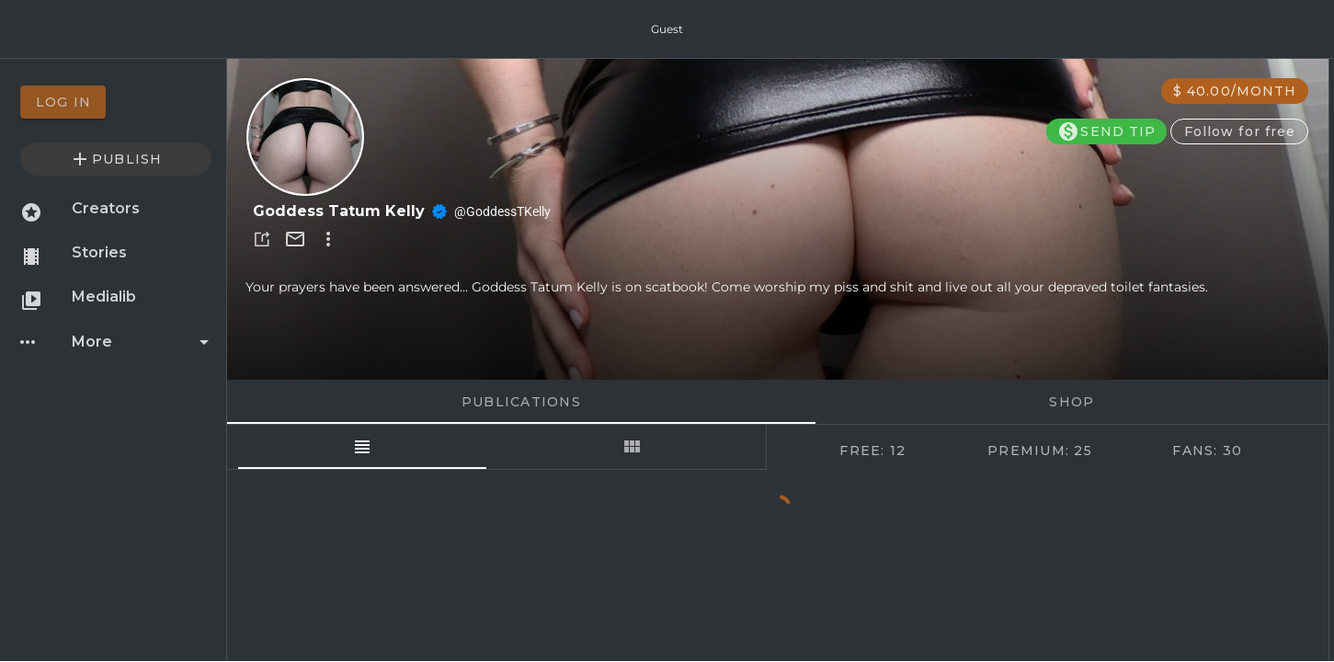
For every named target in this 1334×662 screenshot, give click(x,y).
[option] (116, 102)
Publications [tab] (520, 402)
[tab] (362, 447)
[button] (262, 239)
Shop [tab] (1071, 402)
